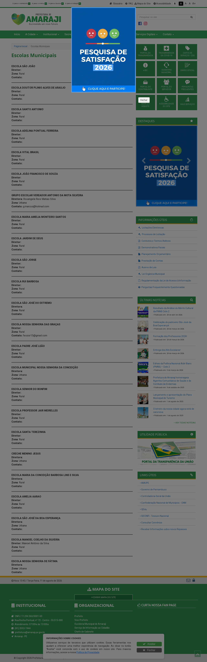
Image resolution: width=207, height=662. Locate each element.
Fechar (144, 99)
